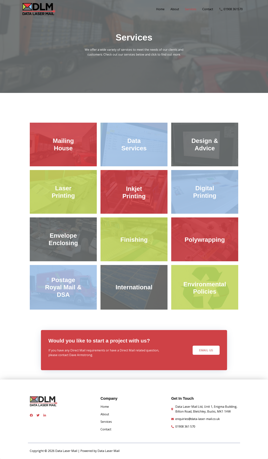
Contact (207, 9)
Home (160, 9)
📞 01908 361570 (231, 9)
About (174, 9)
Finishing (134, 239)
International (134, 287)
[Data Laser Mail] (39, 9)
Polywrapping (205, 239)
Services (190, 9)
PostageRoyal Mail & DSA (63, 287)
